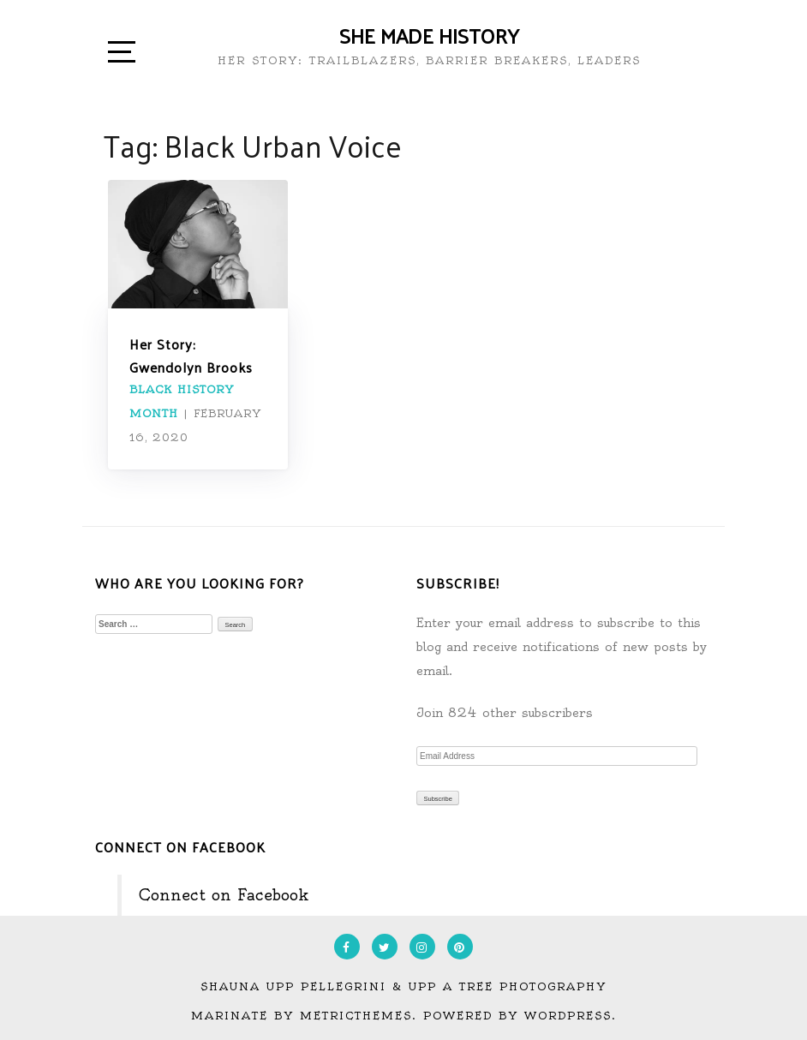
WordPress (568, 1015)
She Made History (429, 35)
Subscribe (438, 799)
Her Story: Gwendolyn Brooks (191, 356)
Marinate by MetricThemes (301, 1015)
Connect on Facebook (180, 846)
